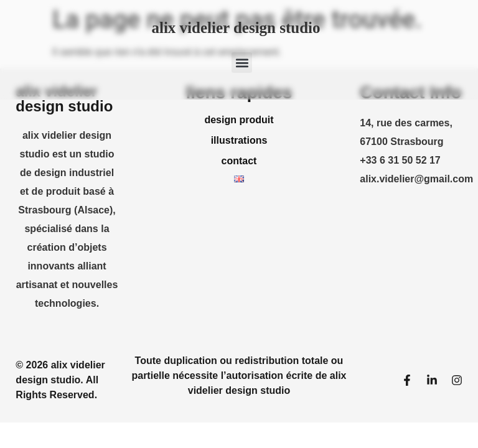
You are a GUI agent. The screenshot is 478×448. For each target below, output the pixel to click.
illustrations (239, 140)
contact (239, 161)
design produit (238, 119)
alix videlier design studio (235, 27)
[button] (242, 62)
